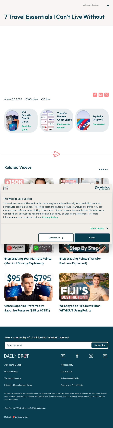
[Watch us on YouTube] (63, 356)
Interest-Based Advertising (18, 385)
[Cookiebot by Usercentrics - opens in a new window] (97, 188)
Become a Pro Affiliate (72, 385)
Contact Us (66, 371)
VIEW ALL (104, 169)
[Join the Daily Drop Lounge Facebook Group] (77, 356)
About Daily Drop (13, 364)
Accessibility (67, 364)
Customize (56, 237)
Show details (97, 228)
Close (92, 237)
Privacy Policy (11, 371)
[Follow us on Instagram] (91, 356)
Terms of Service (12, 378)
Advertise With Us (70, 378)
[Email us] (105, 356)
